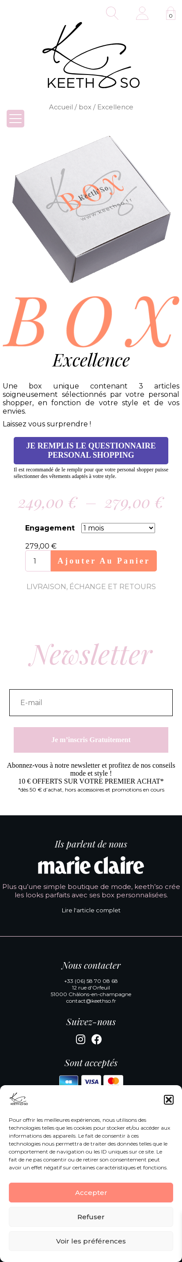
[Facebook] (96, 1041)
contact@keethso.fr (91, 1000)
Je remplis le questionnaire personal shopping (91, 450)
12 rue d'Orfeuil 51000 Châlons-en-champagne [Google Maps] (91, 990)
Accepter (91, 1192)
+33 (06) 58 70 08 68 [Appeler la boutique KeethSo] (91, 981)
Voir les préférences (91, 1241)
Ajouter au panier (103, 560)
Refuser (91, 1217)
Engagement (50, 528)
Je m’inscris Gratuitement (91, 739)
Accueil (61, 107)
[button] (168, 1099)
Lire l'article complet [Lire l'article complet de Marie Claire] (91, 910)
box (85, 107)
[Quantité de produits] (38, 560)
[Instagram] (80, 1041)
